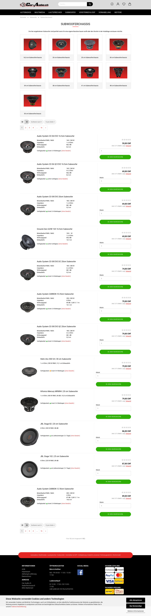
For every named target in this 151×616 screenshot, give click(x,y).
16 (41, 137)
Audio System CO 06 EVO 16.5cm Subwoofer (55, 146)
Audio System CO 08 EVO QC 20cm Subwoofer (56, 336)
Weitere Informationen (136, 611)
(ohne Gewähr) (66, 160)
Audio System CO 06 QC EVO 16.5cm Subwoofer (57, 174)
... (37, 137)
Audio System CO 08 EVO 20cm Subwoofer (55, 206)
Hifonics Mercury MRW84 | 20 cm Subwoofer (59, 401)
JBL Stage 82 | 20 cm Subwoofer (54, 434)
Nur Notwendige (136, 606)
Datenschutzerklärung (18, 606)
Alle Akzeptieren (136, 600)
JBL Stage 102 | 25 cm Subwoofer (54, 466)
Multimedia (40, 12)
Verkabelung (105, 12)
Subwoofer (70, 12)
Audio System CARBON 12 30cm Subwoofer (55, 499)
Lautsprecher (55, 12)
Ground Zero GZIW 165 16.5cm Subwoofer (54, 239)
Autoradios (25, 12)
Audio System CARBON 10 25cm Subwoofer (55, 304)
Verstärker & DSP (87, 12)
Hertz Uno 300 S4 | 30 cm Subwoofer (55, 369)
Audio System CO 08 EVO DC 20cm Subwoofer (56, 271)
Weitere (118, 12)
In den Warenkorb (115, 167)
